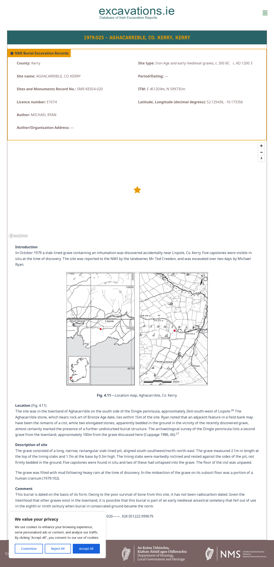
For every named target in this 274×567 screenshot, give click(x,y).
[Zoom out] (261, 152)
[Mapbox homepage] (18, 235)
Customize (29, 548)
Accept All (86, 548)
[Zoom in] (261, 146)
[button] (227, 13)
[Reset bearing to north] (261, 158)
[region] (57, 535)
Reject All (58, 548)
